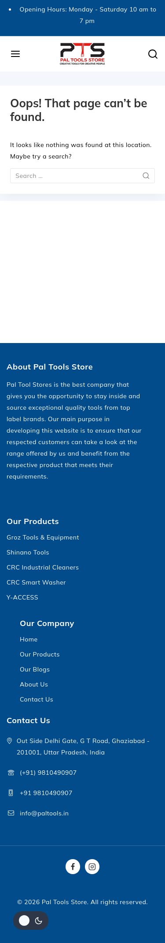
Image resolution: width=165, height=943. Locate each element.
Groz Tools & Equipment (43, 537)
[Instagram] (92, 866)
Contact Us (36, 699)
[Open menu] (16, 53)
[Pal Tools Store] (83, 54)
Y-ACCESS (22, 597)
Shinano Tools (28, 552)
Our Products (40, 654)
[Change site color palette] (30, 920)
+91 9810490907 (46, 793)
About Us (34, 684)
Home (29, 639)
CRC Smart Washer (36, 582)
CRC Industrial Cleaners (43, 567)
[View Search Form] (152, 54)
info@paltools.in (44, 813)
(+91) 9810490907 (48, 773)
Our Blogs (35, 669)
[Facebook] (73, 866)
